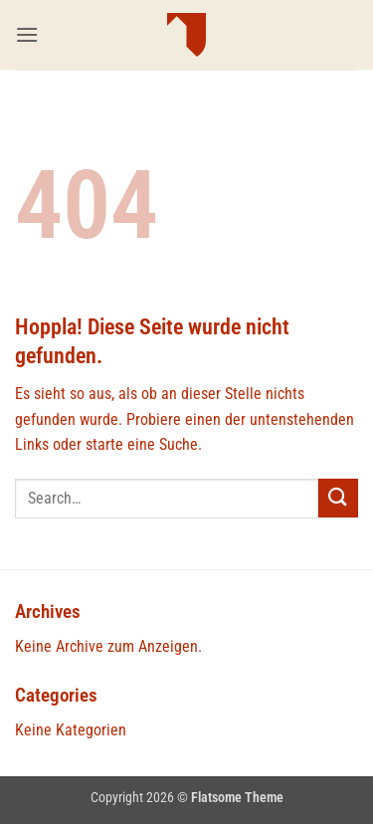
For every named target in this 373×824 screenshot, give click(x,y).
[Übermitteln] (338, 498)
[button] (27, 34)
